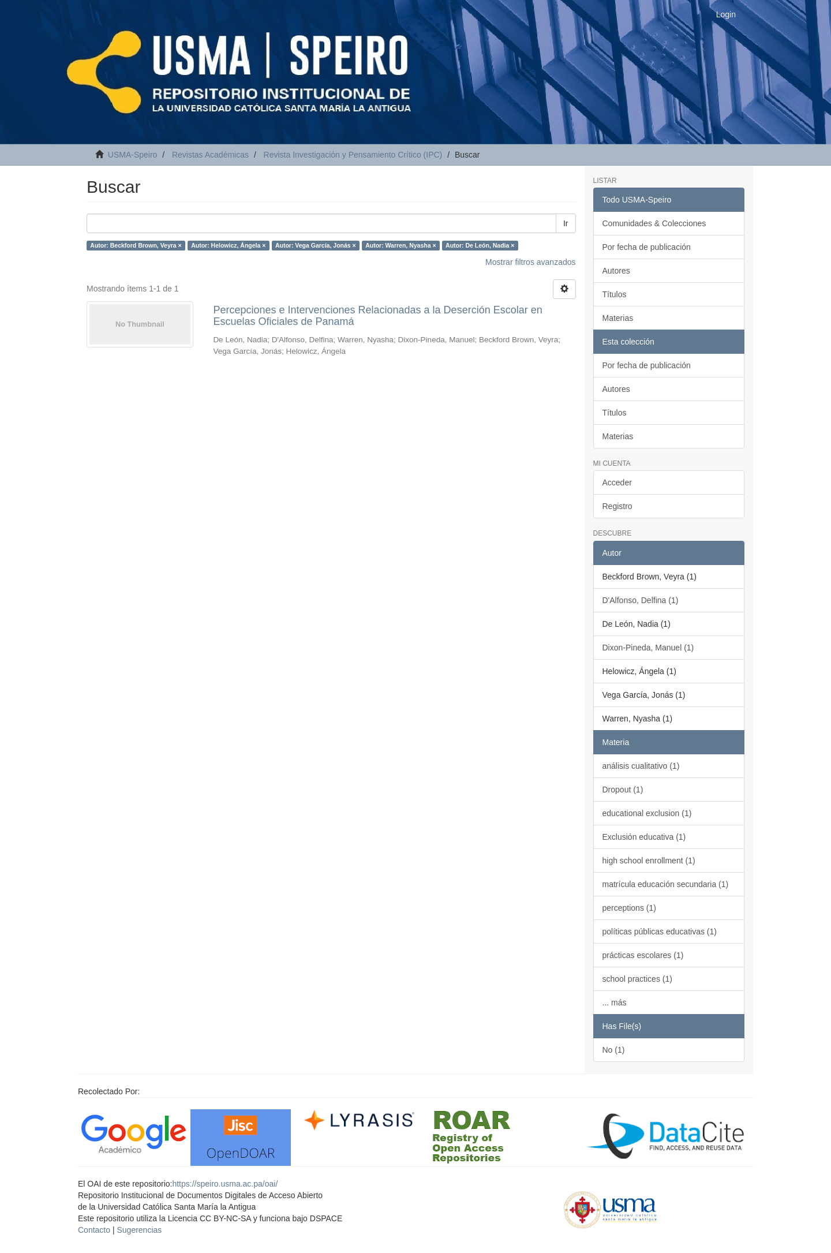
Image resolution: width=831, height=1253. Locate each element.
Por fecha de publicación (646, 247)
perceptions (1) (629, 907)
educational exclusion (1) (647, 813)
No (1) (613, 1049)
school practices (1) (637, 978)
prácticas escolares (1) (643, 955)
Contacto (94, 1230)
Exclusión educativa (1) (644, 836)
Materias (618, 318)
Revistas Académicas (210, 154)
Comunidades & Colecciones (654, 223)
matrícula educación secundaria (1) (665, 884)
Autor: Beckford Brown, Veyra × (135, 245)
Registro (617, 506)
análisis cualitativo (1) (641, 765)
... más (614, 1002)
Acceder (617, 482)
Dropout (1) (622, 789)
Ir (565, 223)
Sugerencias (139, 1230)
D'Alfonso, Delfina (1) (640, 600)
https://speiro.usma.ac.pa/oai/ (225, 1183)
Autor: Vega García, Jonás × (315, 245)
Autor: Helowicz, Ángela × (228, 245)
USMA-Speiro (133, 154)
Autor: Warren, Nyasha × (400, 245)
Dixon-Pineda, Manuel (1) (648, 647)
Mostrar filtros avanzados (530, 262)
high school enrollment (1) (648, 860)
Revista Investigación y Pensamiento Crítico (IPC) (353, 154)
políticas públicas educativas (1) (659, 931)
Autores (616, 270)
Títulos (614, 294)
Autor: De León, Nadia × (480, 245)
